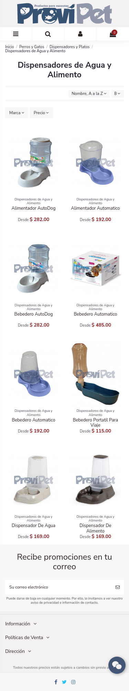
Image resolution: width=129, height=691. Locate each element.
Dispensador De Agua (33, 526)
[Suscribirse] (117, 587)
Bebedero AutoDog (33, 314)
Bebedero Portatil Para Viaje (95, 423)
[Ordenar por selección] (89, 94)
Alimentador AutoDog (34, 208)
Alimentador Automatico (95, 208)
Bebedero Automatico (95, 314)
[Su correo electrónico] (58, 587)
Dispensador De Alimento (95, 528)
